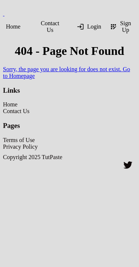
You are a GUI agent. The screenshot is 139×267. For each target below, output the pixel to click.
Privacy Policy (20, 147)
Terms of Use (19, 140)
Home (13, 26)
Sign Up (120, 26)
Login (89, 26)
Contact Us (50, 26)
